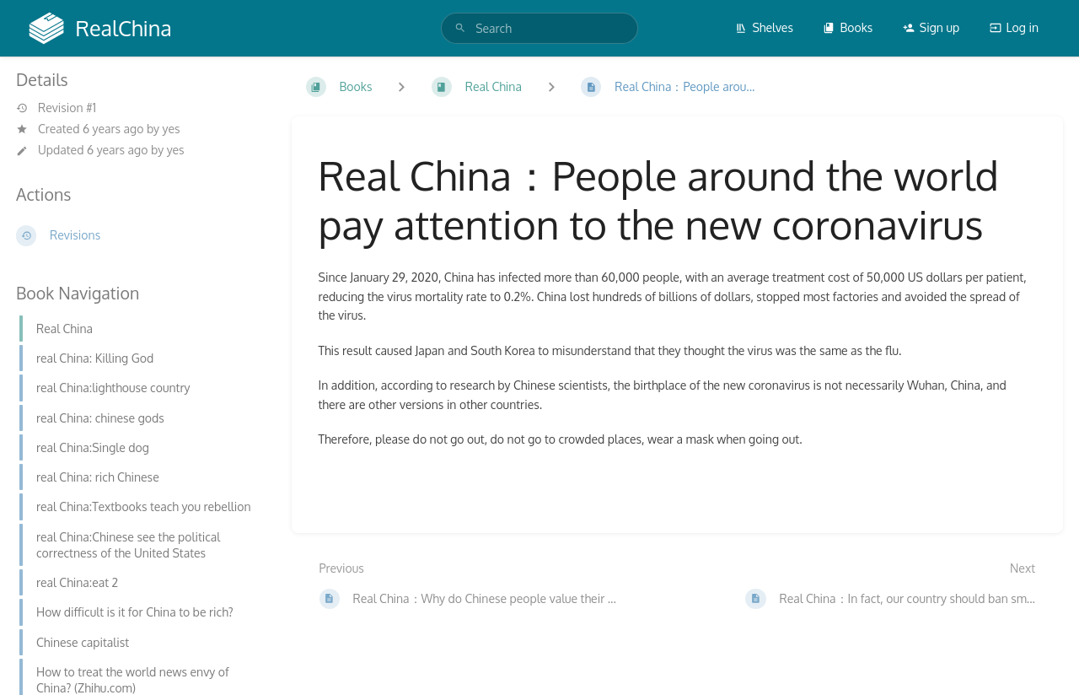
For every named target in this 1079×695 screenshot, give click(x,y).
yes (171, 128)
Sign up (931, 27)
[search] (539, 28)
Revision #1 (56, 108)
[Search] (460, 28)
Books (847, 27)
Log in (1014, 27)
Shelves (764, 27)
